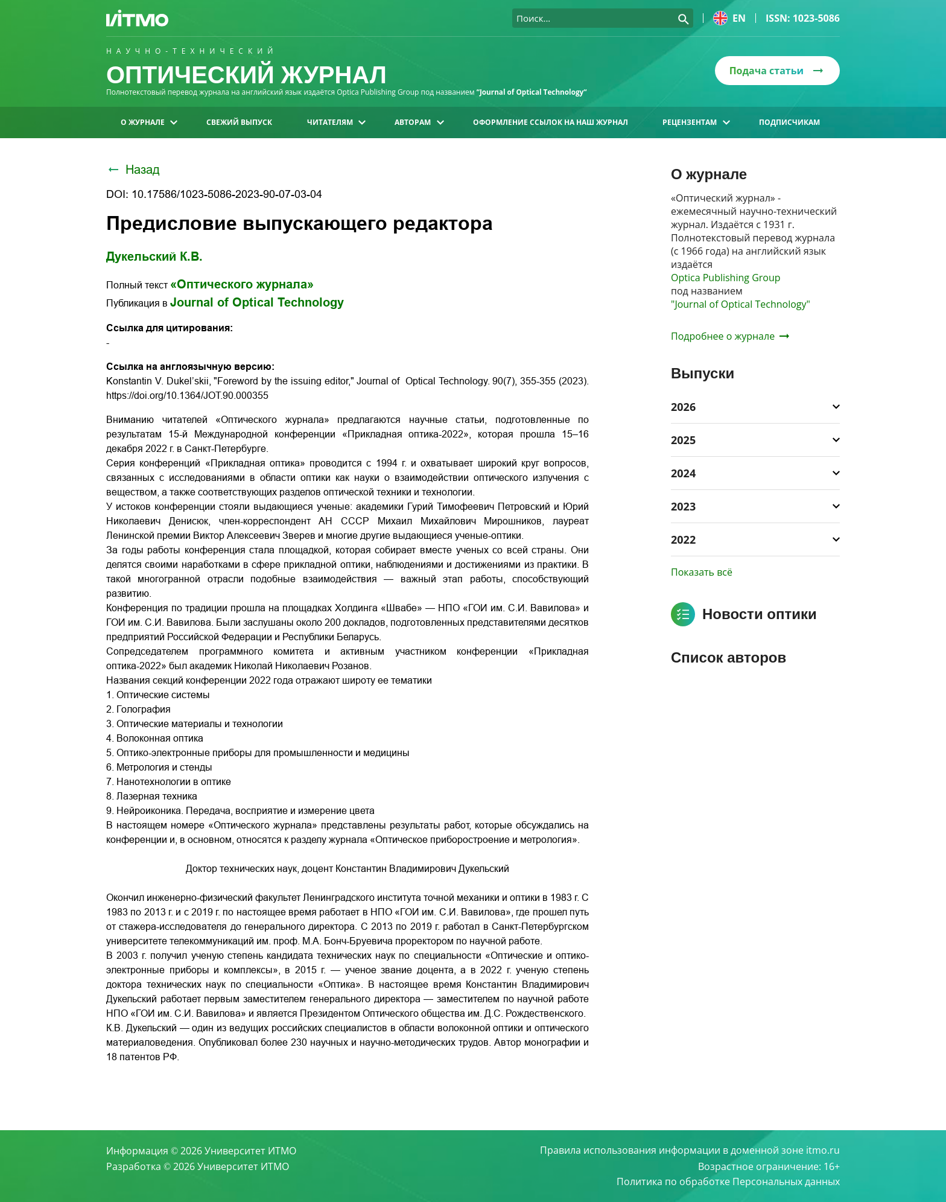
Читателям (336, 122)
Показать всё (701, 572)
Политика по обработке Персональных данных (728, 1181)
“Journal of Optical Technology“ (533, 92)
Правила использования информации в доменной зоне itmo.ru (690, 1150)
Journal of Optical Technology (257, 302)
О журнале (149, 122)
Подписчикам (789, 122)
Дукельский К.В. (154, 256)
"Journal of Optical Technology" (740, 304)
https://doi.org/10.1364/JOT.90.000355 (187, 395)
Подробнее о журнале (730, 336)
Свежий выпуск (239, 122)
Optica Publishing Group (726, 277)
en (729, 18)
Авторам (419, 122)
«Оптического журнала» (242, 284)
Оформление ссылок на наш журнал (550, 122)
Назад (133, 169)
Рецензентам (695, 122)
